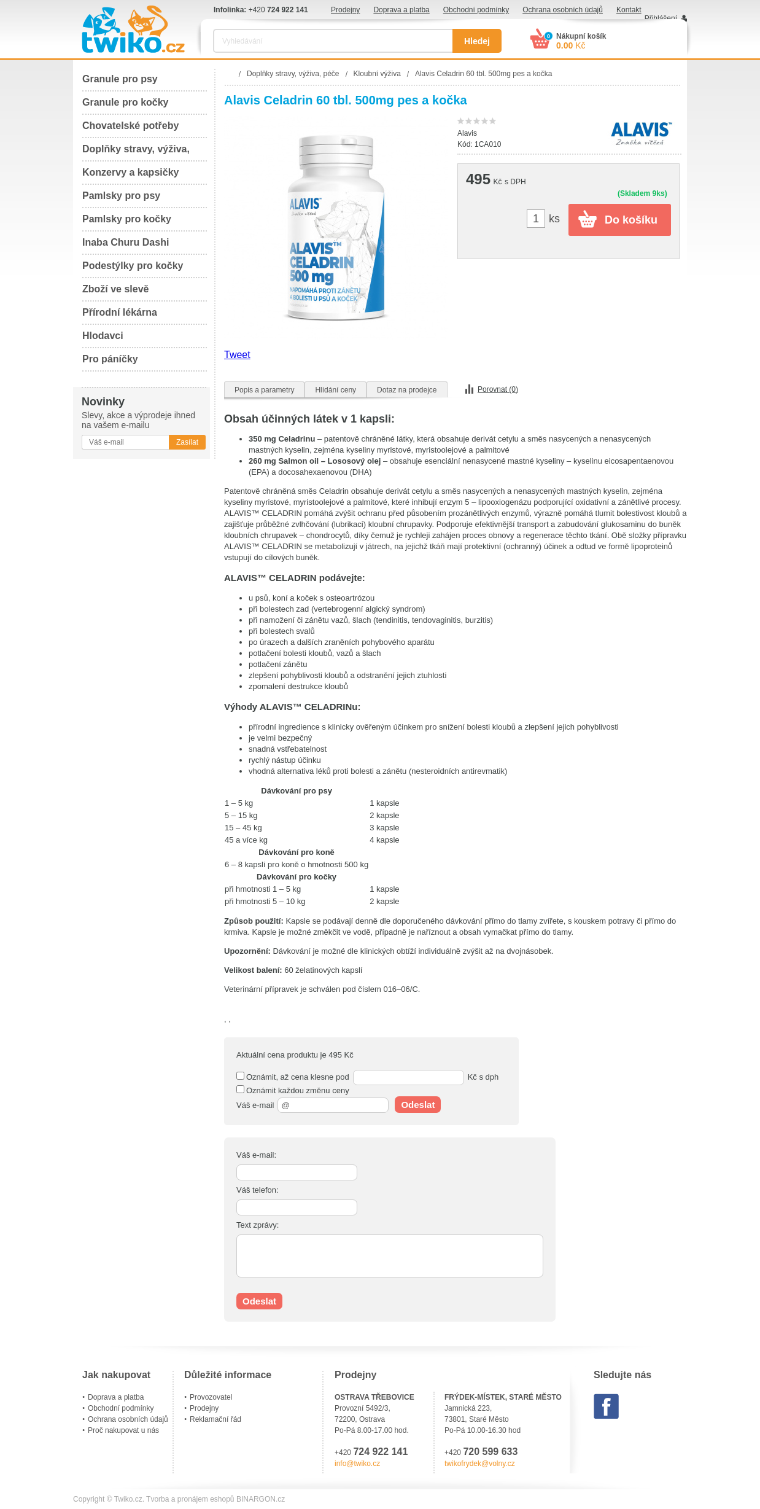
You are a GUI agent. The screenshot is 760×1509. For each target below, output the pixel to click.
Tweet (237, 354)
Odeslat (418, 1104)
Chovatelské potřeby (130, 125)
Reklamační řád (215, 1419)
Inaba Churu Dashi (125, 242)
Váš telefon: (257, 1190)
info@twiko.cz (357, 1463)
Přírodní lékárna (119, 312)
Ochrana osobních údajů (562, 10)
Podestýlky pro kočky (133, 265)
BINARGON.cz (260, 1499)
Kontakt (629, 10)
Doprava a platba (401, 10)
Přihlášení (661, 18)
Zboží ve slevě (115, 289)
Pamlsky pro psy (121, 195)
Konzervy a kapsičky (130, 172)
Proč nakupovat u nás (123, 1430)
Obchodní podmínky (476, 10)
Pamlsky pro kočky (126, 219)
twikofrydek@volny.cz (479, 1463)
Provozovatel (211, 1397)
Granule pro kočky (125, 102)
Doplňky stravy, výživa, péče (136, 153)
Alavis (467, 133)
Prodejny (345, 10)
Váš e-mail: (256, 1155)
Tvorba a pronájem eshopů (190, 1499)
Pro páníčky (110, 359)
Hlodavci (102, 335)
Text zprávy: (257, 1225)
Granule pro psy (120, 79)
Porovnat (498, 389)
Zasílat (187, 442)
